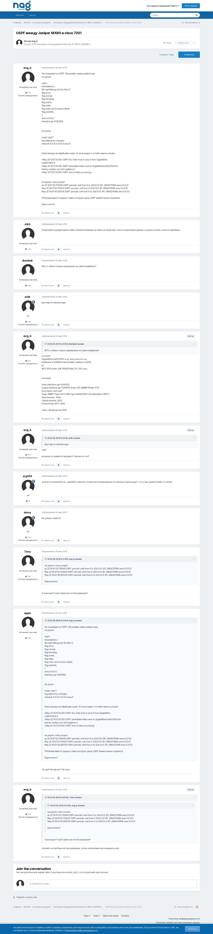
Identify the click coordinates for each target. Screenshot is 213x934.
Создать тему (167, 54)
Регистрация (191, 6)
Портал (32, 15)
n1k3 (27, 224)
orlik (27, 296)
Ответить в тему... (39, 883)
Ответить (189, 54)
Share (167, 43)
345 (28, 638)
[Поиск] (164, 15)
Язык (87, 916)
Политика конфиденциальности (184, 918)
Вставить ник (48, 213)
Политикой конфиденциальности (81, 930)
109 (28, 93)
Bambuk (27, 260)
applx (27, 613)
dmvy (27, 512)
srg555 (27, 476)
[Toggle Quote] (46, 344)
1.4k (28, 322)
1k (28, 501)
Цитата (66, 213)
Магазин (20, 15)
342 (28, 576)
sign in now (78, 872)
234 (28, 249)
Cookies (125, 916)
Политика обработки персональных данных (178, 922)
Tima (27, 551)
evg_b (35, 41)
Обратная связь (111, 916)
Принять (192, 929)
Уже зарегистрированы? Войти (163, 6)
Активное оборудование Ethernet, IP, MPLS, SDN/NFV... (64, 44)
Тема (96, 916)
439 (28, 285)
